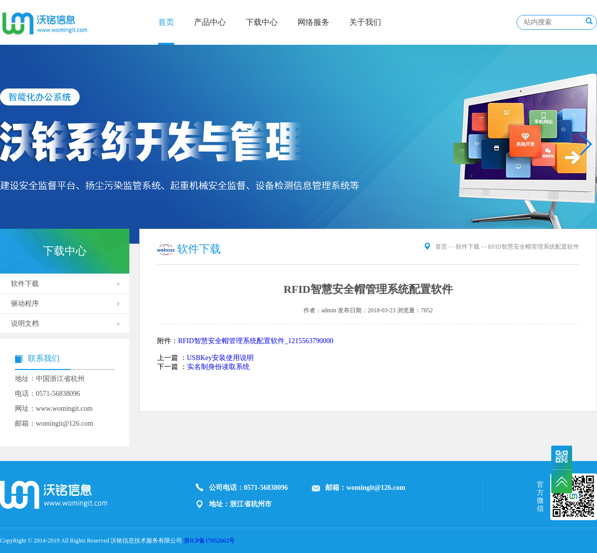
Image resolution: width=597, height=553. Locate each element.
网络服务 (313, 22)
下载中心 (262, 22)
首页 (166, 22)
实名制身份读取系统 (218, 366)
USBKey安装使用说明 (220, 358)
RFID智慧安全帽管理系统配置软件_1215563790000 (255, 341)
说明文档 (25, 323)
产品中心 (210, 22)
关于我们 (365, 22)
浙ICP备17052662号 (209, 540)
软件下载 (25, 283)
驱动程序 (25, 303)
